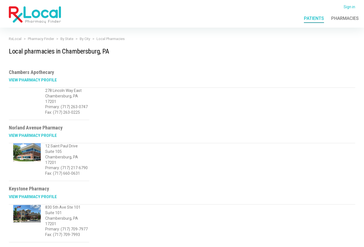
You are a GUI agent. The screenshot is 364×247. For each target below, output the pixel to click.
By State (66, 39)
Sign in (349, 7)
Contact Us (297, 239)
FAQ (279, 239)
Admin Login (260, 239)
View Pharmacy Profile (33, 80)
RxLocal (15, 39)
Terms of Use (130, 239)
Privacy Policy (102, 239)
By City (85, 39)
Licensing (154, 239)
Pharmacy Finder (41, 39)
